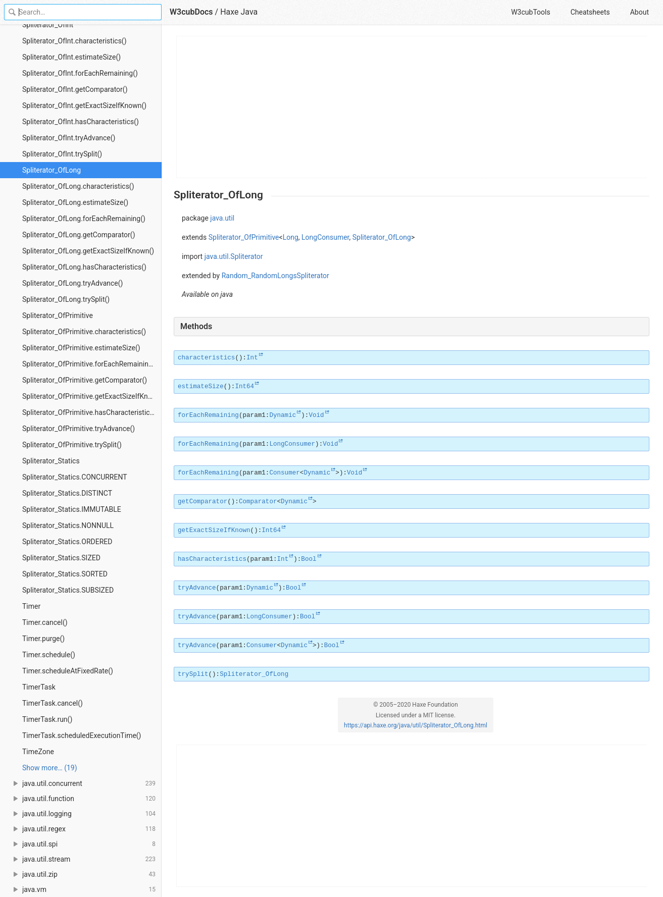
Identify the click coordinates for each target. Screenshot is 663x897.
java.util (222, 218)
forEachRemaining (208, 415)
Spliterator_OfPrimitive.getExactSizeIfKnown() (92, 396)
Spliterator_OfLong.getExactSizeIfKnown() (88, 251)
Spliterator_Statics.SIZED (61, 558)
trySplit (193, 674)
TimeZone (38, 752)
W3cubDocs (191, 12)
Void (316, 415)
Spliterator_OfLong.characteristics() (78, 186)
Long (290, 237)
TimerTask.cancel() (52, 703)
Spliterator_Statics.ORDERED (67, 542)
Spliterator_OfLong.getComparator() (78, 235)
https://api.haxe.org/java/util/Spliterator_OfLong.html (415, 725)
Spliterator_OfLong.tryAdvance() (72, 283)
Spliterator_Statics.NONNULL (68, 525)
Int (252, 357)
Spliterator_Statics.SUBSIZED (68, 590)
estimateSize (201, 386)
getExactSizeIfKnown (214, 530)
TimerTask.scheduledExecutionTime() (81, 735)
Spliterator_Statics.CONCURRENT (74, 477)
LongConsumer (325, 237)
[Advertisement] (412, 107)
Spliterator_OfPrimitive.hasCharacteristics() (90, 412)
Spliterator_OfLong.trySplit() (66, 299)
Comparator (258, 501)
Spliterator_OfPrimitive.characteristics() (84, 332)
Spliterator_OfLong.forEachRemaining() (83, 219)
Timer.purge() (43, 639)
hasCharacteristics (212, 559)
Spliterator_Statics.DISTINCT (67, 493)
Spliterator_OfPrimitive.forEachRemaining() (89, 364)
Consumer (284, 473)
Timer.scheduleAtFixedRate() (67, 671)
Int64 (244, 386)
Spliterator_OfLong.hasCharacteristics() (84, 267)
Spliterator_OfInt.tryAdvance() (68, 138)
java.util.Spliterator (234, 256)
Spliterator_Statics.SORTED (65, 574)
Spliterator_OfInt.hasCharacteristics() (80, 122)
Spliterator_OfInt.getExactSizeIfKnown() (84, 105)
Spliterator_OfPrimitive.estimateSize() (81, 348)
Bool (308, 559)
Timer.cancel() (45, 622)
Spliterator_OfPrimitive (57, 315)
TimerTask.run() (47, 719)
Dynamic (282, 415)
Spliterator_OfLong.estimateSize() (75, 202)
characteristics (206, 357)
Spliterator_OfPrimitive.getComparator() (84, 380)
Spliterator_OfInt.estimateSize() (71, 57)
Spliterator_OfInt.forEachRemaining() (80, 73)
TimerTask (39, 687)
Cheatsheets (590, 12)
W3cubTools (530, 12)
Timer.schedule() (48, 655)
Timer (31, 606)
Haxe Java (239, 12)
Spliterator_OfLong (51, 170)
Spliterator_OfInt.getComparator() (75, 89)
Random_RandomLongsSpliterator (275, 276)
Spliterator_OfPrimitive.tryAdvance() (78, 429)
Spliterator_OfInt (47, 25)
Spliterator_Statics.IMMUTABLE (71, 509)
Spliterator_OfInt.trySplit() (62, 154)
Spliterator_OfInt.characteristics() (74, 41)
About (639, 12)
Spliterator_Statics (51, 461)
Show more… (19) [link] (49, 768)
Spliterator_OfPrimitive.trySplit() (72, 445)
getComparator (202, 501)
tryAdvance (197, 588)
